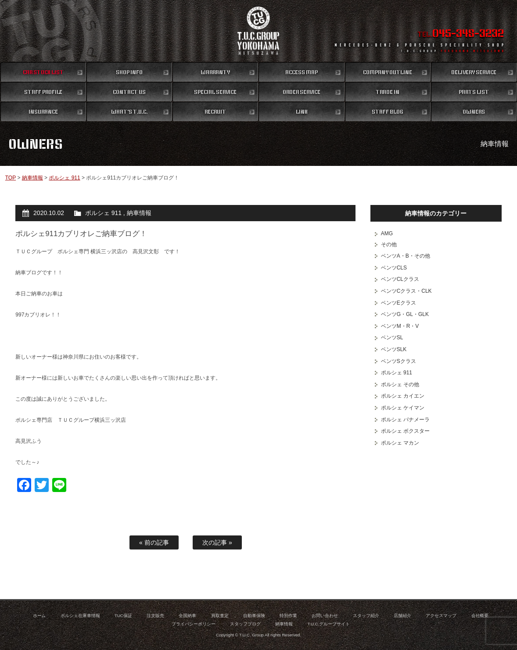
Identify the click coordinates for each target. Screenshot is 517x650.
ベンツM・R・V (400, 326)
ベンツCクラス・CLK (406, 291)
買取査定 (220, 615)
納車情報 (32, 178)
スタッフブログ (245, 623)
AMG (387, 233)
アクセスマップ (441, 615)
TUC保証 (123, 615)
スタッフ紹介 (366, 615)
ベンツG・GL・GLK (405, 314)
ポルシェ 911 (64, 178)
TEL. (460, 34)
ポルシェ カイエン (402, 396)
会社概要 (480, 615)
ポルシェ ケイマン (402, 408)
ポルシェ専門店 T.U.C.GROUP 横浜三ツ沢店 (258, 30)
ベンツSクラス (398, 361)
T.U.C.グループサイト (329, 623)
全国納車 (187, 615)
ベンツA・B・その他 (405, 256)
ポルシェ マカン (400, 443)
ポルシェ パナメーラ (405, 420)
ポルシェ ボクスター (405, 431)
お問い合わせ (325, 615)
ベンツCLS (394, 268)
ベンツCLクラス (400, 279)
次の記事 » (217, 542)
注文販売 (155, 615)
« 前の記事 (154, 542)
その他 (389, 244)
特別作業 (288, 615)
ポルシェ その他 (400, 384)
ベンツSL (392, 337)
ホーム (39, 615)
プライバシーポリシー (193, 623)
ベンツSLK (394, 349)
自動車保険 (254, 615)
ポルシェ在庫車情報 (80, 615)
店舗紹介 (402, 615)
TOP (10, 178)
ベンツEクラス (398, 303)
